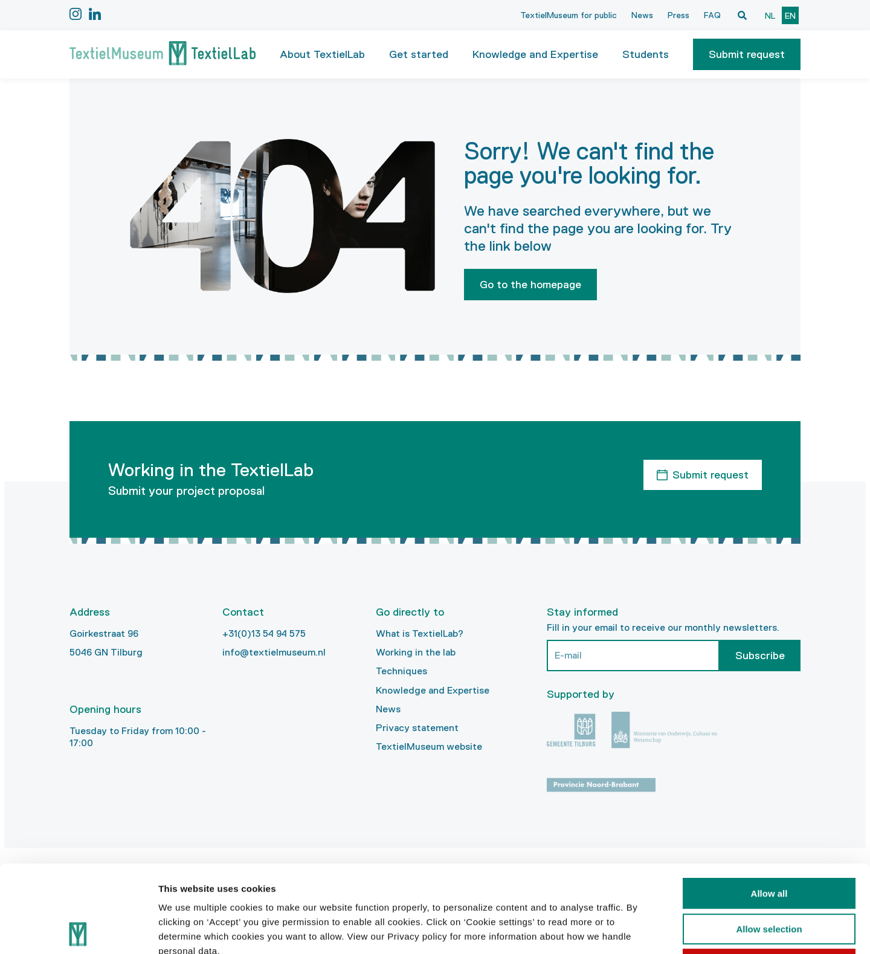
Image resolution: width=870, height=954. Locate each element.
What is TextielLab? (419, 633)
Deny (769, 877)
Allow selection (769, 842)
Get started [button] (418, 54)
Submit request (747, 54)
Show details (634, 930)
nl (770, 16)
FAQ (712, 15)
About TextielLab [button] (322, 54)
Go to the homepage (530, 285)
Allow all (769, 806)
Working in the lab (416, 652)
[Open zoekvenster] (742, 15)
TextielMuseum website (429, 746)
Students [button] (645, 54)
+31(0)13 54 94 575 (264, 633)
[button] (747, 54)
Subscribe (760, 655)
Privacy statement (417, 728)
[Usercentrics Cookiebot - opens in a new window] (78, 930)
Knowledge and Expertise (432, 690)
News (642, 15)
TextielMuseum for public (568, 15)
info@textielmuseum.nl (274, 652)
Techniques (401, 671)
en (790, 16)
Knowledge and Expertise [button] (535, 54)
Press (678, 15)
